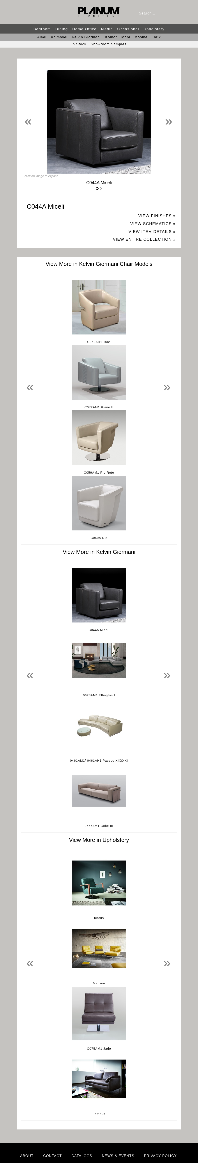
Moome (141, 37)
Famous (99, 1114)
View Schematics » (153, 224)
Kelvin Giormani (86, 37)
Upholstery (154, 29)
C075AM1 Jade (99, 1048)
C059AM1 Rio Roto (99, 472)
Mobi (125, 37)
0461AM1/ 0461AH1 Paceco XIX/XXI (99, 760)
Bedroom (42, 29)
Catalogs (81, 1156)
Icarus (99, 918)
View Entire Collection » (144, 239)
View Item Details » (152, 231)
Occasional (128, 29)
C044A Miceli (98, 630)
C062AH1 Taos (99, 342)
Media (107, 29)
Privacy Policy (160, 1156)
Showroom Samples (109, 44)
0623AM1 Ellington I (99, 695)
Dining (61, 29)
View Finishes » (157, 216)
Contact (52, 1156)
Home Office (84, 29)
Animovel (59, 37)
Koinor (111, 37)
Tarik (156, 37)
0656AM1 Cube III (99, 826)
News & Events (118, 1156)
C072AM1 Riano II (99, 407)
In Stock (78, 44)
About (27, 1156)
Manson (99, 983)
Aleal (41, 37)
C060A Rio (98, 538)
